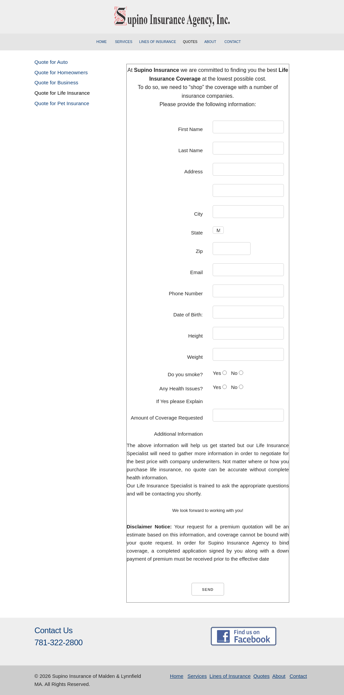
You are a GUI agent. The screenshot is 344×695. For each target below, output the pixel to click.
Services (123, 42)
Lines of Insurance (157, 42)
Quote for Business (56, 82)
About (210, 42)
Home (101, 42)
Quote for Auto (51, 62)
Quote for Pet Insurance (61, 103)
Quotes (190, 42)
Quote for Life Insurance (62, 93)
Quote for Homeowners (61, 72)
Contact (232, 42)
